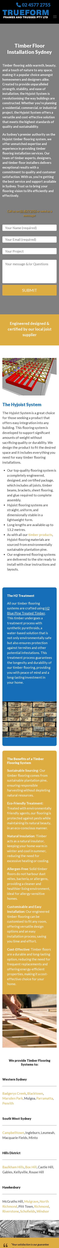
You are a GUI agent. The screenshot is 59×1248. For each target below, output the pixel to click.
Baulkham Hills (13, 1167)
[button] (55, 16)
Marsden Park (12, 1098)
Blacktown (35, 1093)
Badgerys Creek (14, 1093)
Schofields (27, 1211)
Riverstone (10, 1211)
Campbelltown (13, 1133)
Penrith (8, 1103)
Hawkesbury (11, 1187)
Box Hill (31, 1167)
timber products (40, 535)
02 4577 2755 (36, 5)
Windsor (43, 1211)
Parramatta (44, 1098)
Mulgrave (31, 1201)
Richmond (41, 1206)
